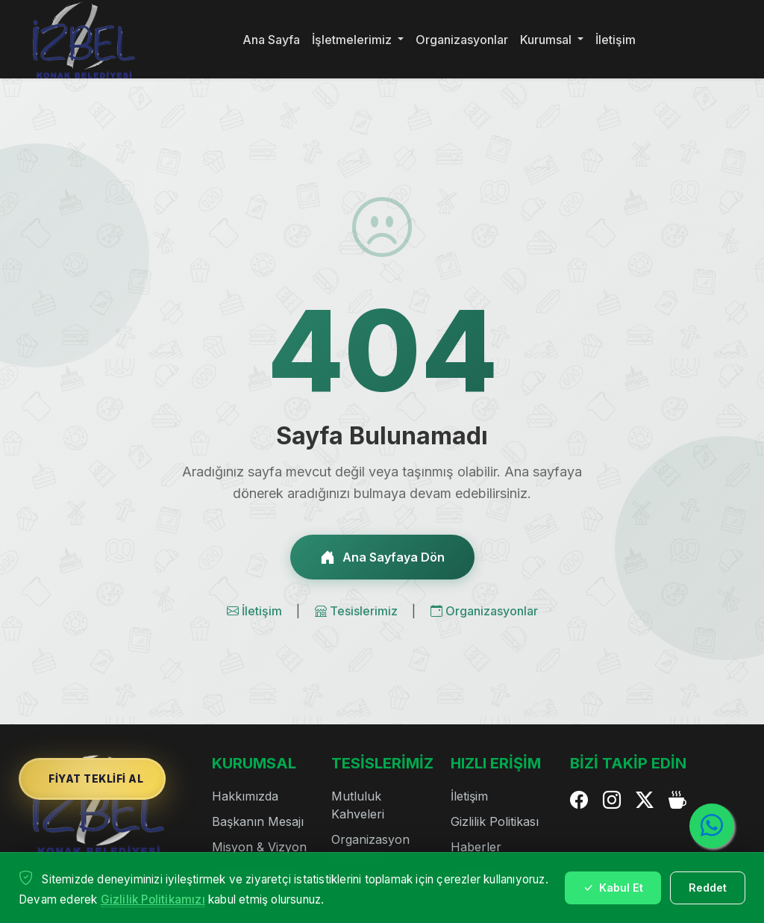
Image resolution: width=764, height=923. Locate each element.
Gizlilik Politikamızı (153, 899)
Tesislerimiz (358, 610)
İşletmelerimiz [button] (353, 39)
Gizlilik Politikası (495, 821)
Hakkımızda (245, 796)
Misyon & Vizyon (259, 846)
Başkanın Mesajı (258, 821)
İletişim (615, 39)
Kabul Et (613, 887)
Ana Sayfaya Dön (382, 557)
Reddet (708, 887)
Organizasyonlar (462, 39)
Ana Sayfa (271, 39)
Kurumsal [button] (547, 39)
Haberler (476, 846)
